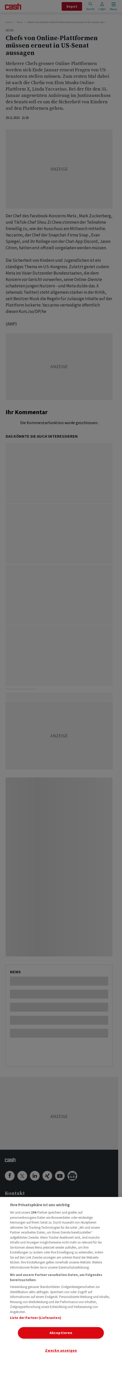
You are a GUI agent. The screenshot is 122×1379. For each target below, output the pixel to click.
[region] (61, 1288)
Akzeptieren (61, 1332)
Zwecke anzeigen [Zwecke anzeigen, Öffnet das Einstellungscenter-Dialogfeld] (61, 1350)
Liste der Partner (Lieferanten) (35, 1318)
